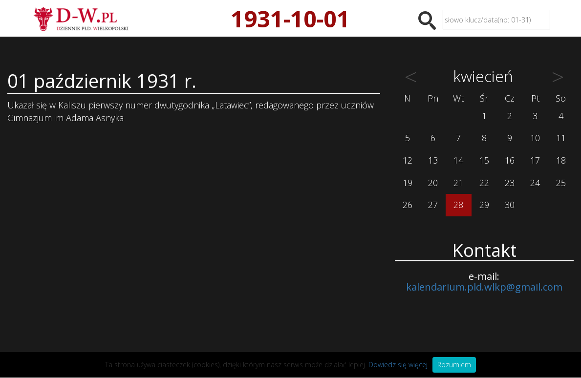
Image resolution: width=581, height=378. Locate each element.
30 (510, 204)
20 (433, 183)
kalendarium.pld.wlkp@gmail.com (484, 287)
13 (433, 160)
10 (535, 138)
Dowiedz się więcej (398, 364)
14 (458, 160)
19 (407, 183)
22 (484, 183)
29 (484, 204)
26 (407, 204)
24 (535, 183)
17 (535, 160)
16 (510, 160)
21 (458, 183)
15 (484, 160)
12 (407, 160)
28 (458, 204)
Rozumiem (454, 364)
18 (561, 160)
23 (510, 183)
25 (561, 183)
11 (561, 138)
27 (433, 204)
